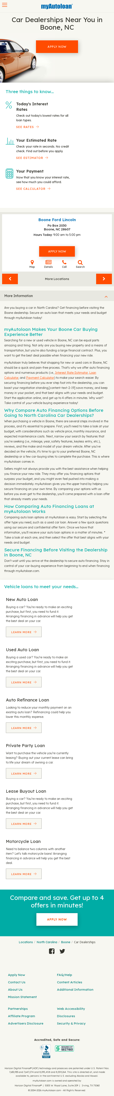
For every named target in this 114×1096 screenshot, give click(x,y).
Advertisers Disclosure (25, 1023)
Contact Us (16, 982)
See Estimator (29, 158)
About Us (15, 990)
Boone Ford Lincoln (57, 219)
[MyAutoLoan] (57, 6)
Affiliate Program (21, 1016)
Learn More (22, 632)
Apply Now (57, 47)
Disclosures (66, 1016)
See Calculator (30, 189)
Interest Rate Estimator (71, 373)
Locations (26, 942)
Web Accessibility (71, 1009)
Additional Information (75, 990)
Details (48, 264)
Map (32, 264)
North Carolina (47, 942)
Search (80, 264)
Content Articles (69, 982)
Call (64, 264)
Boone (65, 942)
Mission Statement (22, 997)
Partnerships (18, 1009)
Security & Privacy (71, 1023)
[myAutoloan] (57, 1048)
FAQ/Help (64, 975)
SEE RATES (25, 127)
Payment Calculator (40, 378)
